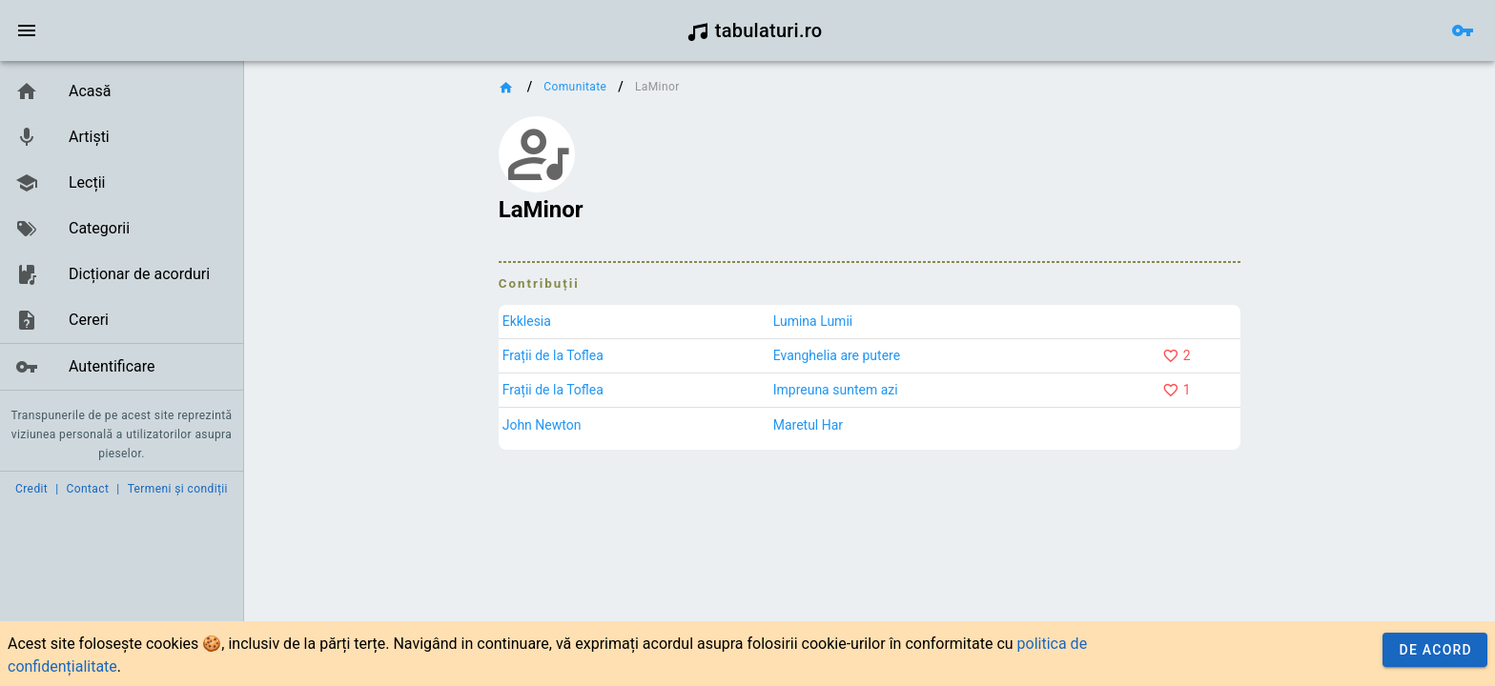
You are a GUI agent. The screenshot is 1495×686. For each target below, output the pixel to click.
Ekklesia (526, 321)
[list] (121, 229)
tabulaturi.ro (754, 30)
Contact (88, 488)
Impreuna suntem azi (835, 389)
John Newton (542, 425)
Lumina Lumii (813, 321)
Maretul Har (808, 425)
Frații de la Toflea (553, 355)
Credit (31, 488)
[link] (121, 91)
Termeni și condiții (178, 488)
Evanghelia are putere (836, 355)
